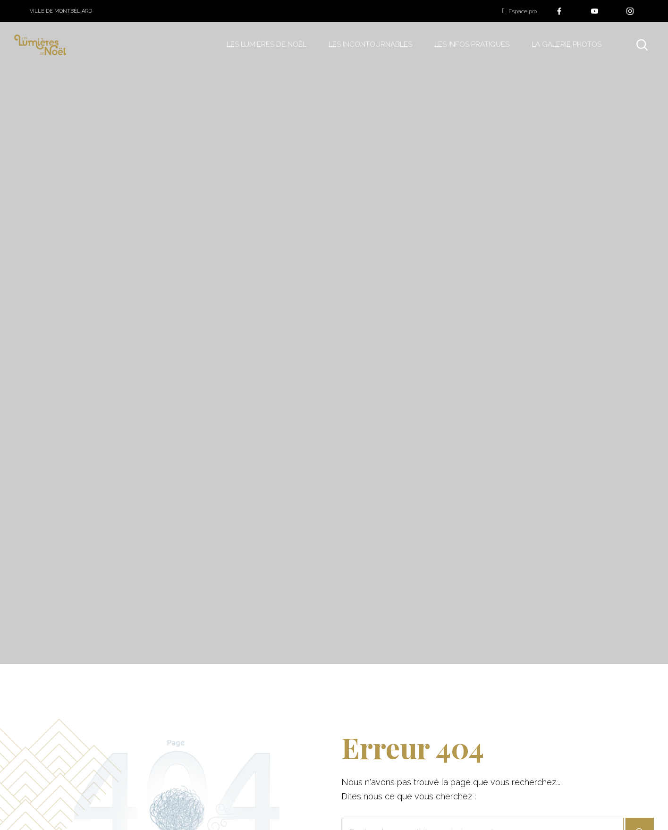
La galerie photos (566, 44)
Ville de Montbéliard (61, 11)
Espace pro (519, 11)
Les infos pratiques (471, 44)
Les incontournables (370, 44)
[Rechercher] (642, 45)
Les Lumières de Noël (266, 44)
